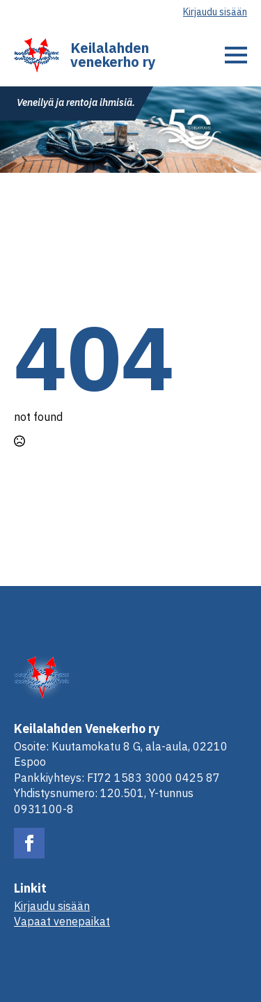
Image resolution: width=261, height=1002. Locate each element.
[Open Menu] (236, 55)
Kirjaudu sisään (215, 12)
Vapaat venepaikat (62, 921)
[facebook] (29, 843)
